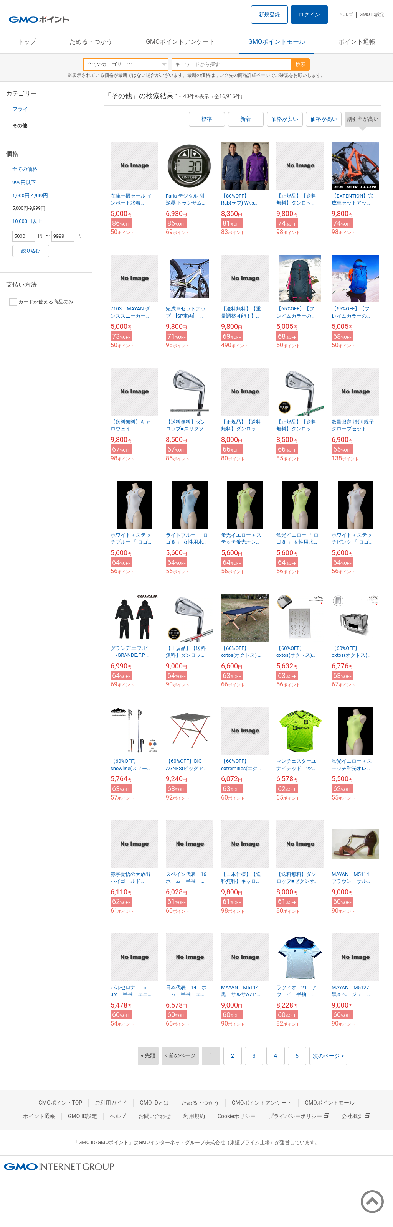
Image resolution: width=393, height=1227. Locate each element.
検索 (300, 64)
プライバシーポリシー (298, 1116)
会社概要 (356, 1116)
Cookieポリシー (237, 1116)
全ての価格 (24, 169)
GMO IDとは (154, 1103)
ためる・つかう (90, 41)
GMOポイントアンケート (180, 41)
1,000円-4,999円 (30, 195)
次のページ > (328, 1056)
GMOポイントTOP (60, 1103)
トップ (27, 41)
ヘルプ (346, 14)
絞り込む (30, 251)
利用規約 (194, 1116)
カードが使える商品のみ (41, 302)
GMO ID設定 (372, 14)
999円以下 (24, 182)
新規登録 (269, 15)
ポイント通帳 (357, 41)
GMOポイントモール (276, 41)
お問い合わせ (155, 1116)
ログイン (309, 15)
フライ (20, 109)
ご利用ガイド (111, 1103)
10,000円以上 (27, 221)
